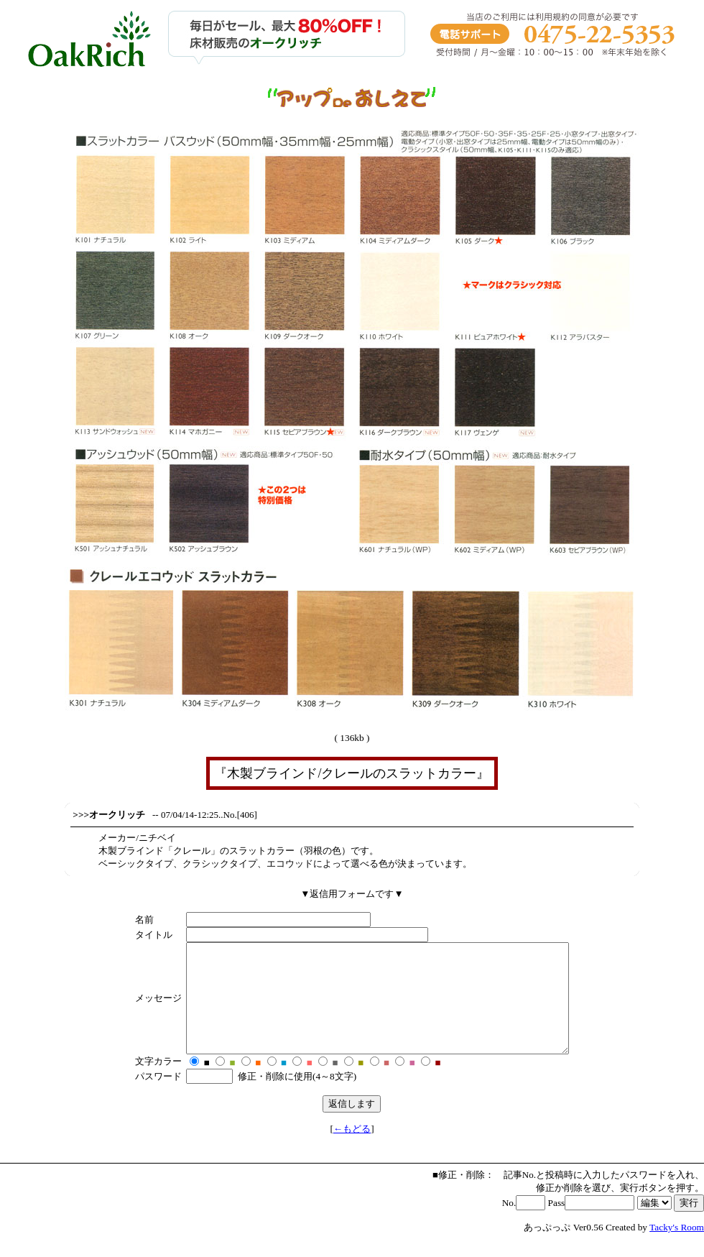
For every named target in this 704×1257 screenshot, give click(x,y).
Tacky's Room (676, 1248)
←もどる (352, 1150)
